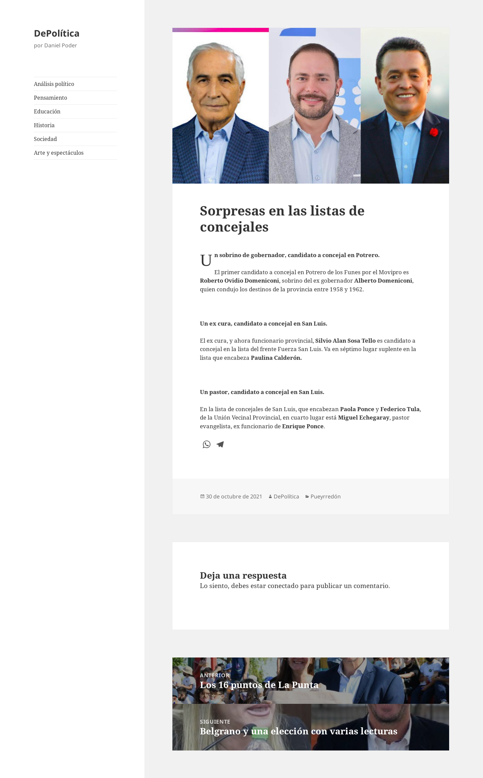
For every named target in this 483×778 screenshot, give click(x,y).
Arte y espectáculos (59, 152)
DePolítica (56, 33)
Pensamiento (50, 97)
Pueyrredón (326, 496)
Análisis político (54, 84)
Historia (44, 125)
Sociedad (45, 139)
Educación (47, 111)
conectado (283, 585)
